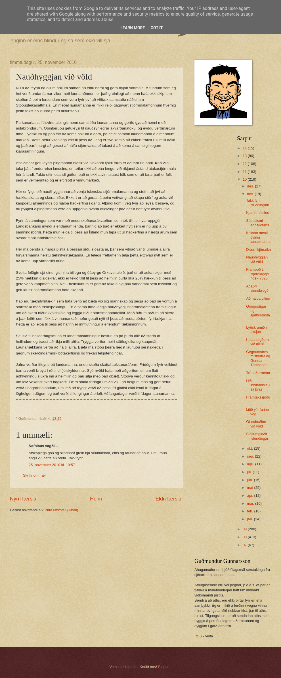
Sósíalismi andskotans (257, 222)
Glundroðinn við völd (256, 424)
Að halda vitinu (258, 298)
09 (245, 529)
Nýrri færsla (23, 499)
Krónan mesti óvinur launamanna (258, 237)
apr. (250, 495)
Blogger (164, 667)
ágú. (251, 464)
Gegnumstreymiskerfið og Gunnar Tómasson (258, 358)
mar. (251, 503)
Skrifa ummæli (34, 475)
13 (245, 156)
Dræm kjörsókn (258, 249)
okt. (250, 448)
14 (245, 148)
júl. (250, 472)
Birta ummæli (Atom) (61, 510)
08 (245, 537)
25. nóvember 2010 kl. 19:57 (52, 465)
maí (250, 487)
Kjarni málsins (257, 212)
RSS (198, 636)
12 (245, 164)
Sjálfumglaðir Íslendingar (257, 436)
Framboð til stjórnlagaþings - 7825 (257, 273)
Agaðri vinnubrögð (257, 288)
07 (245, 545)
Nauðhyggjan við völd (257, 259)
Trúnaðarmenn (258, 373)
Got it (156, 28)
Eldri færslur (169, 499)
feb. (250, 511)
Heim (96, 499)
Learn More (132, 28)
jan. (250, 519)
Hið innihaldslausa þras (258, 385)
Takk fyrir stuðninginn (257, 202)
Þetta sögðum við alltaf (257, 341)
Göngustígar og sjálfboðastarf (258, 313)
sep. (251, 456)
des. (251, 186)
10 (245, 179)
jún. (250, 480)
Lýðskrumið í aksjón (256, 329)
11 (245, 172)
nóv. (251, 194)
